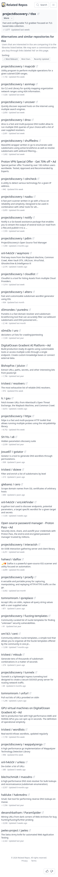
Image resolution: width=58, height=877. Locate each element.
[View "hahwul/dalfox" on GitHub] (23, 559)
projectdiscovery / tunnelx (17, 672)
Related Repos (16, 5)
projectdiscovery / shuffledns (19, 140)
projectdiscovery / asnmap (18, 84)
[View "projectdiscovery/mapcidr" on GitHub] (37, 66)
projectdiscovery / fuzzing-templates (24, 616)
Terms (33, 860)
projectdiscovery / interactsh (19, 544)
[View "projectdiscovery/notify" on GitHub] (34, 217)
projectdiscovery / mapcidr (18, 66)
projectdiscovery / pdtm (16, 238)
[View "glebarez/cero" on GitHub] (22, 484)
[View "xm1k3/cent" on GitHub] (19, 633)
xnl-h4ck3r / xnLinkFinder (17, 502)
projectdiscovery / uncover (18, 102)
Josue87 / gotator (12, 452)
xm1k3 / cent (9, 633)
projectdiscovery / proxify (17, 577)
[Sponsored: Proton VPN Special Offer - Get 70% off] (29, 166)
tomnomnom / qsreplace (17, 598)
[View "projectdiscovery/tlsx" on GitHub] (38, 14)
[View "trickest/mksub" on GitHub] (23, 654)
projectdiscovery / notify (16, 217)
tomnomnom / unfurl (14, 693)
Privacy (25, 860)
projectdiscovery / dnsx (16, 120)
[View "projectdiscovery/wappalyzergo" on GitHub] (44, 744)
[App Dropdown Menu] (53, 5)
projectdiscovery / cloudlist (18, 274)
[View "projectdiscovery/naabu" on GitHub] (34, 196)
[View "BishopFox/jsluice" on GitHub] (26, 365)
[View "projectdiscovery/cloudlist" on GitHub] (37, 274)
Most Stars (25, 59)
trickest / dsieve (11, 469)
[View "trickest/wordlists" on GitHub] (26, 729)
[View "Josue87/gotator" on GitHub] (25, 451)
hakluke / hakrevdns (14, 795)
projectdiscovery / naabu (17, 196)
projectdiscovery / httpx (16, 416)
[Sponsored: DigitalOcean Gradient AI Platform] (29, 351)
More (8, 18)
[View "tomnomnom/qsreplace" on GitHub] (34, 598)
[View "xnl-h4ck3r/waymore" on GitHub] (31, 253)
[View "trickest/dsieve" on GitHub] (23, 469)
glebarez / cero (10, 484)
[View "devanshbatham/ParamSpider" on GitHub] (42, 812)
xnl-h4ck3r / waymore (15, 253)
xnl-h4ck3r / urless (13, 762)
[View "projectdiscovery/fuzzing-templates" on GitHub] (49, 616)
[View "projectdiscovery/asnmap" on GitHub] (36, 84)
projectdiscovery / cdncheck (18, 179)
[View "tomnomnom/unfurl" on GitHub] (30, 693)
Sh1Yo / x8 (7, 437)
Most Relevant (11, 59)
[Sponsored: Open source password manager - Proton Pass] (29, 530)
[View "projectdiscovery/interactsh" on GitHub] (39, 544)
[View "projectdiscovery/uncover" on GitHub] (37, 102)
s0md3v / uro (9, 330)
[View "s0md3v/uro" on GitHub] (20, 330)
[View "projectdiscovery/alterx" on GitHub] (34, 292)
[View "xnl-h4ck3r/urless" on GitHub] (26, 762)
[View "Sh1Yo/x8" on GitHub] (16, 437)
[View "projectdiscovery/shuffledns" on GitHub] (40, 140)
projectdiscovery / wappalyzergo (22, 744)
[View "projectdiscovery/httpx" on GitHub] (33, 416)
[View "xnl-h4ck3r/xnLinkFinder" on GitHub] (35, 502)
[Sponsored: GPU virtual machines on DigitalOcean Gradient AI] (29, 715)
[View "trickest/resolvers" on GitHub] (26, 383)
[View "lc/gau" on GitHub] (12, 398)
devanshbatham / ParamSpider (21, 812)
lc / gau (6, 398)
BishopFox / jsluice (13, 365)
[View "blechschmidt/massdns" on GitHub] (34, 777)
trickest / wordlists (13, 729)
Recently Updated (41, 59)
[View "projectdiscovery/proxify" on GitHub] (35, 577)
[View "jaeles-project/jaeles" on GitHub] (30, 830)
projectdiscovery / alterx (16, 292)
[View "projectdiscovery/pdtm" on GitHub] (33, 238)
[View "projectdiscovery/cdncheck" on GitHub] (38, 179)
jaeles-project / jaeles (14, 830)
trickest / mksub (11, 654)
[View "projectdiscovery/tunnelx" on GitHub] (36, 672)
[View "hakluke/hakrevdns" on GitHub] (29, 794)
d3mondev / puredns (14, 309)
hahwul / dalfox (11, 559)
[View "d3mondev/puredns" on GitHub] (30, 309)
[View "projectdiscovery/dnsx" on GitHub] (32, 120)
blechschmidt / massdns (16, 777)
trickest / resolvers (13, 383)
